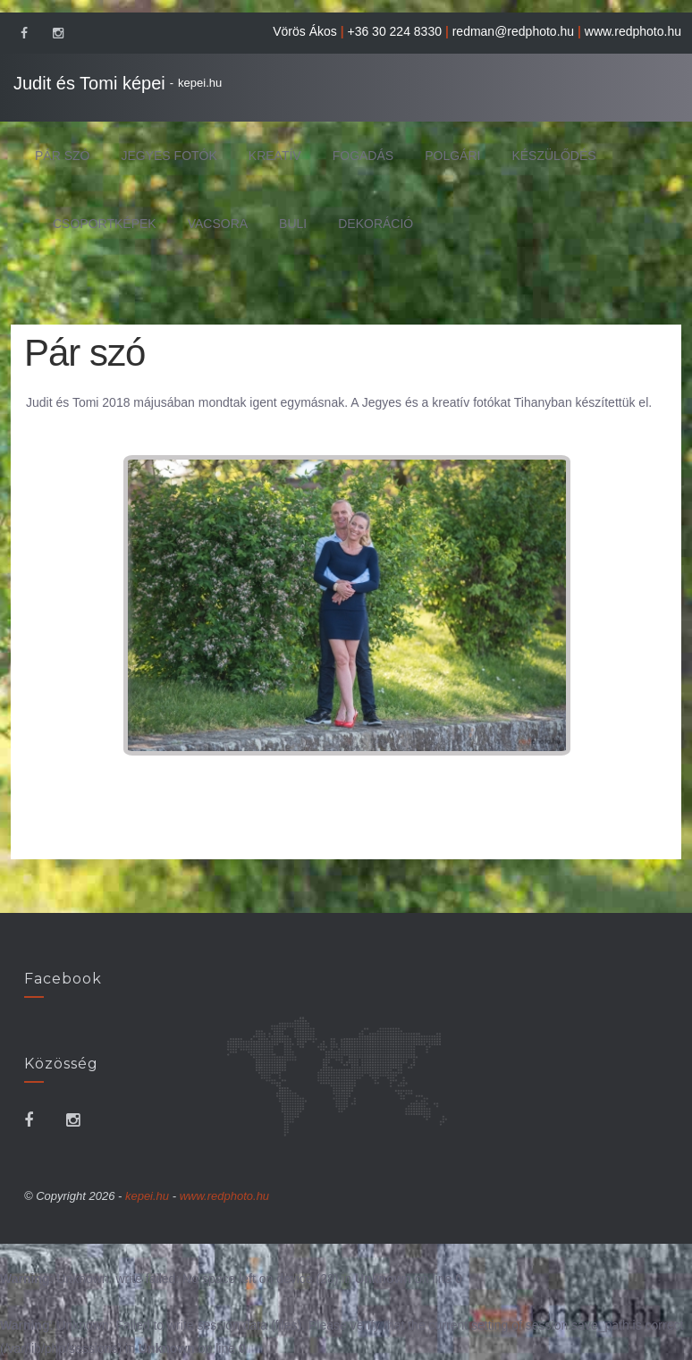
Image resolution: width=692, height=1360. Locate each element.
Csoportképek (104, 223)
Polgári (452, 155)
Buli (293, 223)
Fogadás (363, 155)
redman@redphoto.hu (513, 31)
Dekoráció (375, 223)
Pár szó (62, 155)
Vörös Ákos (305, 31)
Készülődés (553, 155)
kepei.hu (200, 82)
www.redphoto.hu (633, 31)
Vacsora (218, 223)
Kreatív (275, 155)
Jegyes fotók (168, 155)
